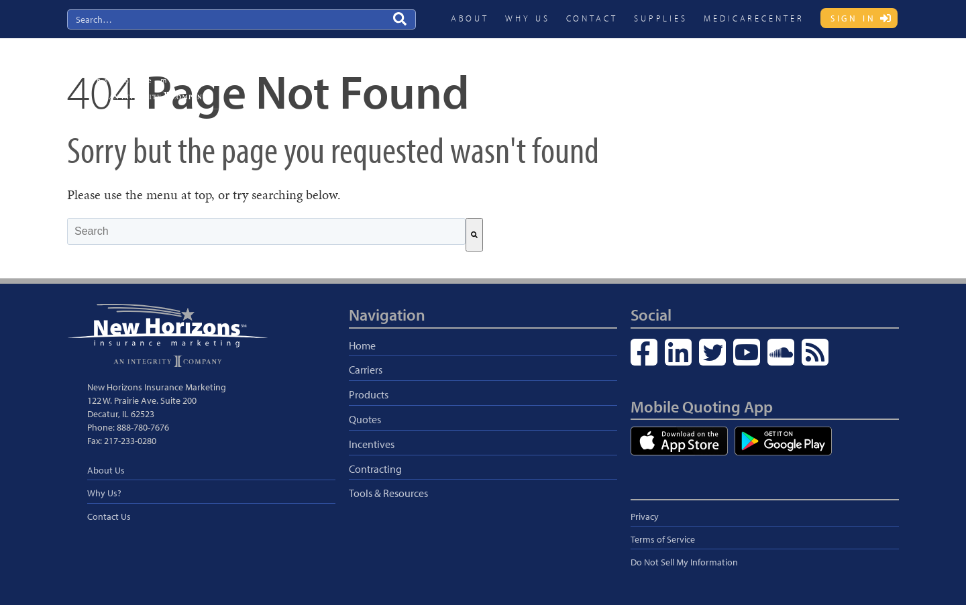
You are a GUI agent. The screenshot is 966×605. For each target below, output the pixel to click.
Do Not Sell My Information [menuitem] (684, 562)
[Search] (474, 235)
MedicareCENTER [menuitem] (754, 18)
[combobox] (266, 231)
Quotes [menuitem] (649, 71)
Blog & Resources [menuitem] (853, 71)
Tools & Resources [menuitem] (388, 493)
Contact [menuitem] (592, 18)
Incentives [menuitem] (706, 71)
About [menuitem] (470, 18)
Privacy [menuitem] (645, 516)
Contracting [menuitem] (772, 71)
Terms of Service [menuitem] (663, 539)
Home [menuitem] (362, 345)
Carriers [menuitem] (540, 71)
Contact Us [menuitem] (109, 516)
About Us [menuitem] (106, 470)
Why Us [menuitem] (527, 18)
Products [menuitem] (596, 71)
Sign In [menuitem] (853, 18)
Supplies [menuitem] (661, 18)
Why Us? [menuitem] (104, 493)
